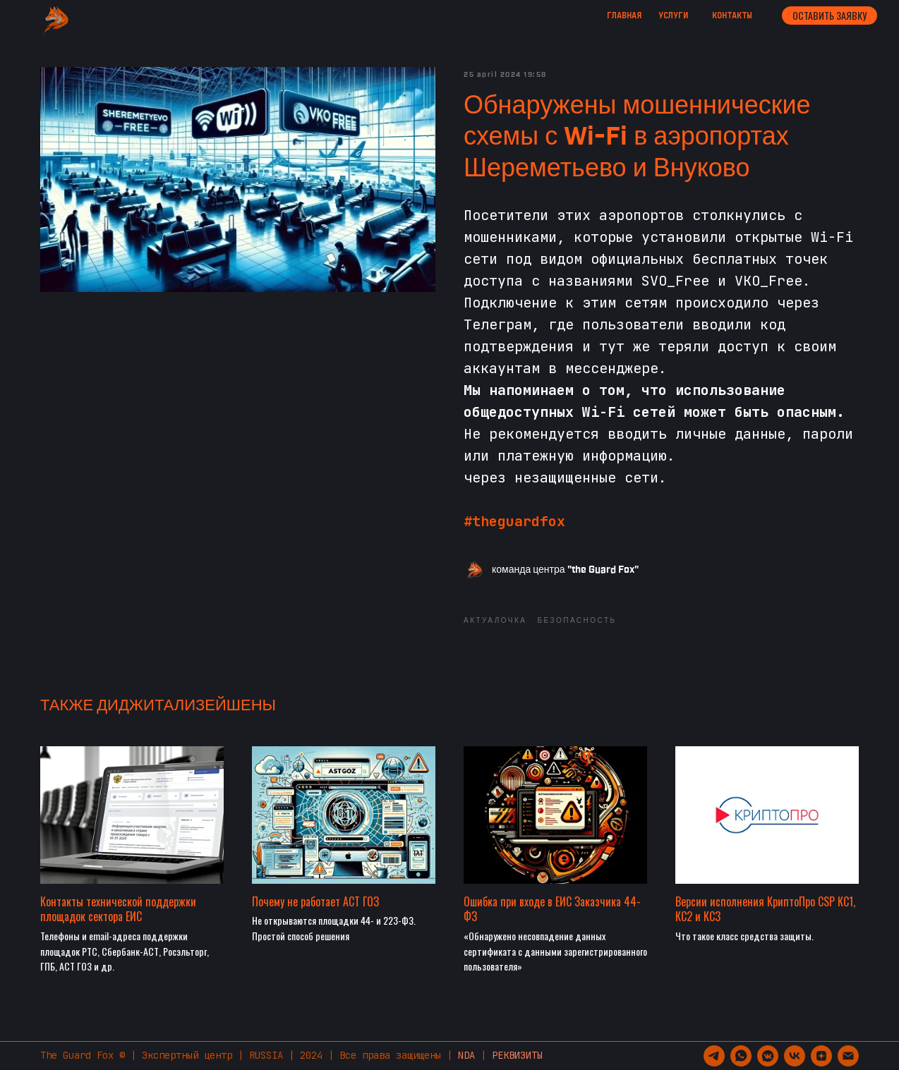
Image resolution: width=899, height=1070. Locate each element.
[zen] (821, 1055)
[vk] (794, 1055)
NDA (466, 1055)
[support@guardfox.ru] (848, 1055)
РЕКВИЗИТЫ (517, 1055)
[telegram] (714, 1055)
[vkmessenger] (767, 1055)
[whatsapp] (741, 1055)
